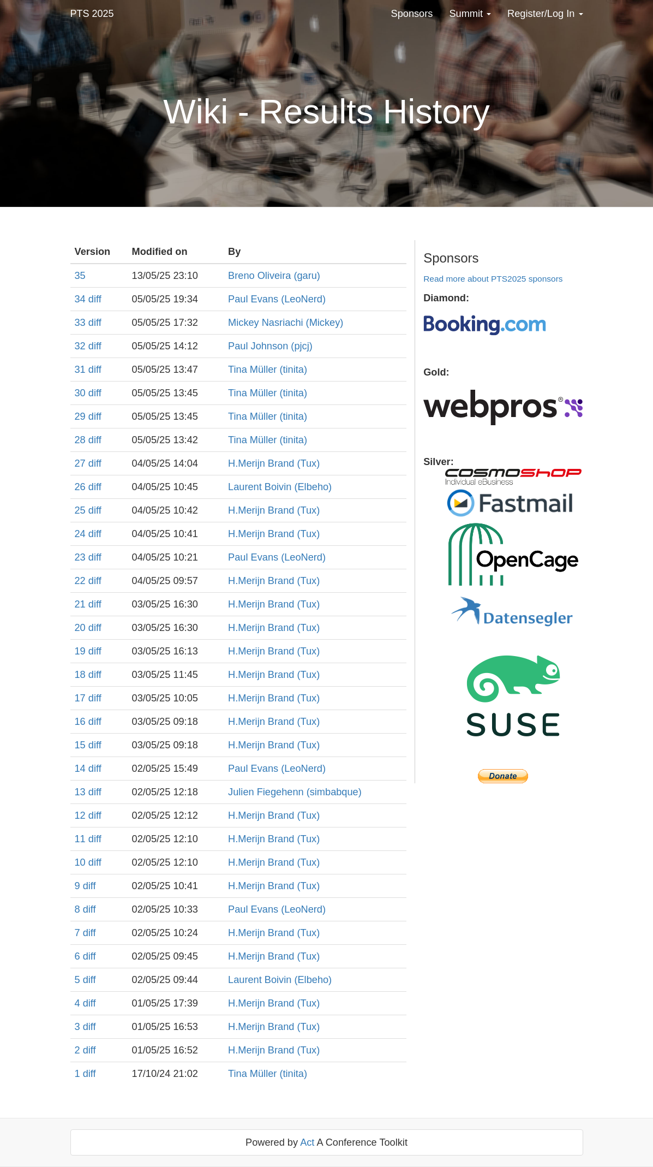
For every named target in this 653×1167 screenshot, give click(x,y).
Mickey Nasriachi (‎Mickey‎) (285, 322)
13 (81, 792)
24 (81, 533)
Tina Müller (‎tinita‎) (267, 369)
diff (94, 299)
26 (81, 486)
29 (81, 416)
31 (81, 369)
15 (81, 745)
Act (307, 1142)
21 (81, 604)
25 (81, 510)
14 (81, 768)
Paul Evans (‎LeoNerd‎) (277, 299)
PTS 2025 (92, 13)
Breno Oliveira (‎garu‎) (274, 275)
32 (81, 346)
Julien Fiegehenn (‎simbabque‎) (295, 792)
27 (81, 463)
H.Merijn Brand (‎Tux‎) (274, 463)
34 (81, 299)
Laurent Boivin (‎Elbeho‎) (280, 486)
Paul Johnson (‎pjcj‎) (270, 346)
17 (81, 698)
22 (81, 580)
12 (81, 815)
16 (81, 721)
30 (81, 393)
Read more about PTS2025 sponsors (492, 278)
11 (81, 838)
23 (81, 557)
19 (81, 651)
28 (81, 439)
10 (81, 862)
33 (81, 322)
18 (81, 674)
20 (81, 627)
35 (80, 275)
